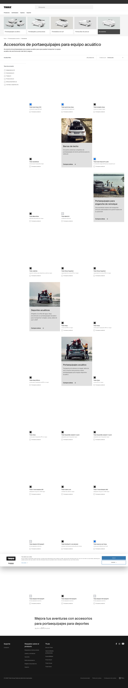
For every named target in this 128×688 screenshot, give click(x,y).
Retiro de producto (30, 660)
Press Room (48, 660)
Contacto (6, 647)
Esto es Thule (49, 647)
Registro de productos (31, 663)
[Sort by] (115, 57)
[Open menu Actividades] (16, 13)
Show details (23, 684)
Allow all (113, 679)
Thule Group (48, 663)
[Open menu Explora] (23, 13)
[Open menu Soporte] (30, 13)
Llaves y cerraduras (30, 653)
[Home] (19, 7)
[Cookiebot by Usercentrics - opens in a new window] (11, 685)
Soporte (27, 667)
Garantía (27, 657)
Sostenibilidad (49, 656)
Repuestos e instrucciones (32, 650)
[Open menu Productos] (8, 13)
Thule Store (48, 666)
